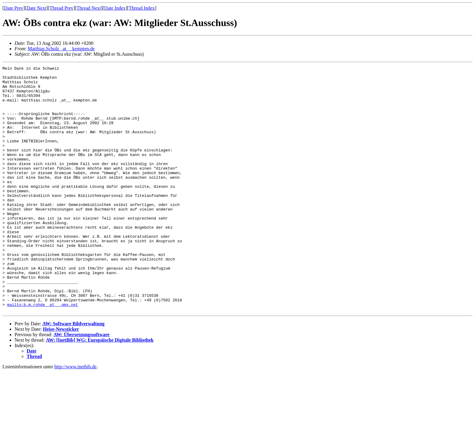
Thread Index (142, 8)
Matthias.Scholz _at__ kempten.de (61, 48)
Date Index (115, 8)
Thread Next (89, 8)
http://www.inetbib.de (76, 415)
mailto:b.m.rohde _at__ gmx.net (42, 352)
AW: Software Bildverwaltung (73, 372)
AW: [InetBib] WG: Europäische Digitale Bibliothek (100, 389)
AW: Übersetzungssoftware (81, 383)
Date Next (36, 8)
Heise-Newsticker (61, 378)
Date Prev (13, 8)
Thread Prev (61, 8)
